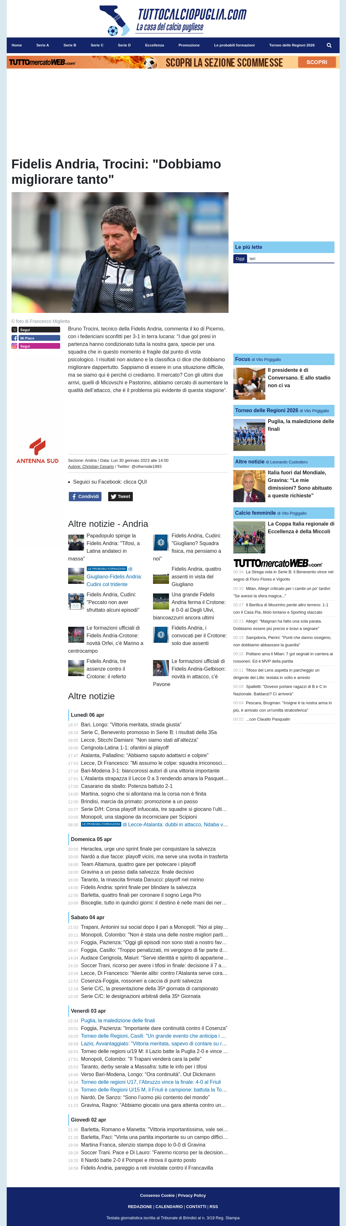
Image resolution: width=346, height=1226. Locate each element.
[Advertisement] (284, 196)
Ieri (252, 258)
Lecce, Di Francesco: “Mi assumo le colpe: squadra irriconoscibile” (156, 763)
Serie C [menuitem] (97, 45)
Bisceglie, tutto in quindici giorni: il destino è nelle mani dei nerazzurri (159, 902)
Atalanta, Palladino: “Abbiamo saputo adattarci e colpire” (144, 755)
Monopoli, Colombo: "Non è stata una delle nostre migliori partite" (155, 934)
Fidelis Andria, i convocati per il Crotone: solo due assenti (199, 635)
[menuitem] (329, 45)
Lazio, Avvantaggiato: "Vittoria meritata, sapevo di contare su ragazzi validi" (166, 1043)
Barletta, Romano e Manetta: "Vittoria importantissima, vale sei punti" (159, 1129)
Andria (91, 460)
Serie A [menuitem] (42, 45)
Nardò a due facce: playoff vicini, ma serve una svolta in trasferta (154, 856)
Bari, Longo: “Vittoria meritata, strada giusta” (131, 724)
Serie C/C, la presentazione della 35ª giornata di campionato (149, 988)
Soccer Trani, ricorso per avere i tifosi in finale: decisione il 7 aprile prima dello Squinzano (182, 965)
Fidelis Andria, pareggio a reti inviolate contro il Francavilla (147, 1168)
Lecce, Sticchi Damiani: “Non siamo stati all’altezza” (139, 740)
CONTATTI (196, 1206)
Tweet (120, 497)
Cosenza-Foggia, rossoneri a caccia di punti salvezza (141, 981)
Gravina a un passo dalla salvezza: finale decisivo (137, 872)
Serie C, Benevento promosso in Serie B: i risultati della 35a (149, 732)
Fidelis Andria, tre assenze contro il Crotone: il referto (106, 668)
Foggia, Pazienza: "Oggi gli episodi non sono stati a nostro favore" (156, 942)
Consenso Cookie (157, 1195)
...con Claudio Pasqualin (268, 719)
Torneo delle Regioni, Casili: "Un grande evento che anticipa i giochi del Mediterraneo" (178, 1036)
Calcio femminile (255, 513)
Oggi (240, 258)
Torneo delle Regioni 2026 (266, 410)
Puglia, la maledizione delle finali (118, 1020)
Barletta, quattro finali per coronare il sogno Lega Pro (141, 895)
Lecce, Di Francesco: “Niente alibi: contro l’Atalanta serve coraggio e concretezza (173, 973)
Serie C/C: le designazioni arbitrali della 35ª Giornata (140, 996)
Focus (242, 359)
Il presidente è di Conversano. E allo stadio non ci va (299, 377)
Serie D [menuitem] (124, 45)
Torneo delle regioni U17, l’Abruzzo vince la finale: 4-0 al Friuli (151, 1082)
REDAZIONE (140, 1206)
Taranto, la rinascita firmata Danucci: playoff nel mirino (142, 879)
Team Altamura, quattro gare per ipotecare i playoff (138, 864)
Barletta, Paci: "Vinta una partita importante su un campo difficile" (155, 1137)
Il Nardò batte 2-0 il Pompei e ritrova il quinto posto (138, 1160)
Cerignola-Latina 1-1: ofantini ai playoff (125, 747)
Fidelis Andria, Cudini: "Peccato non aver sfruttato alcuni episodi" (113, 602)
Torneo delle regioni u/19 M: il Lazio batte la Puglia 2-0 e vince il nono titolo (166, 1051)
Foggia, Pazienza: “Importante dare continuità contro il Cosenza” (154, 1028)
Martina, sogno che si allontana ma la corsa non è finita (143, 794)
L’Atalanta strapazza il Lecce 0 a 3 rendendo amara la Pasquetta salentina (165, 778)
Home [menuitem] (17, 45)
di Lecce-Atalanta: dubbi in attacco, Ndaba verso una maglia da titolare (182, 824)
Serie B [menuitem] (69, 45)
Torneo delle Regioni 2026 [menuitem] (292, 45)
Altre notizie (250, 461)
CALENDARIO (169, 1206)
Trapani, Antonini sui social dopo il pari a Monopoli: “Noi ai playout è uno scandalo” (174, 927)
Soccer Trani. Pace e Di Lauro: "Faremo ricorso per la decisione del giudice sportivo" (177, 1152)
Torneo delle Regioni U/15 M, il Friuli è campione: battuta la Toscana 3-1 (162, 1089)
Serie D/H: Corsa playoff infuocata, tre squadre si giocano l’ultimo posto (162, 809)
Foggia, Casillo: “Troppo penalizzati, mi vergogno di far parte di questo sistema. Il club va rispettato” (194, 950)
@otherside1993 (147, 466)
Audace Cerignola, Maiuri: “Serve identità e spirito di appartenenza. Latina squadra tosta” (182, 957)
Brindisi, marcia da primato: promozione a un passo (139, 801)
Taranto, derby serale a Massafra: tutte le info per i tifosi (144, 1066)
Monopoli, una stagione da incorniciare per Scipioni (139, 817)
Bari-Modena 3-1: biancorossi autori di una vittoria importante (150, 770)
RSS (214, 1206)
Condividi (85, 497)
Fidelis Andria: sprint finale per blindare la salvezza (138, 887)
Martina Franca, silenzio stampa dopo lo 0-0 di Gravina (143, 1145)
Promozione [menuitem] (189, 45)
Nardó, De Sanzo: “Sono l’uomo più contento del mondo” (145, 1097)
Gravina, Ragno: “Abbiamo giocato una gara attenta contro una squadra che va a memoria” (184, 1105)
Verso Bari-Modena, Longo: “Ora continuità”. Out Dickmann (148, 1074)
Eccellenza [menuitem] (154, 45)
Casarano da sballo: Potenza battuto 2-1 (127, 786)
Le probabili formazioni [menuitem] (234, 45)
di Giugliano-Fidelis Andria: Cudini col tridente (114, 576)
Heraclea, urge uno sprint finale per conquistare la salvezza (148, 849)
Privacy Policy (192, 1195)
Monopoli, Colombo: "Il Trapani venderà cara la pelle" (141, 1059)
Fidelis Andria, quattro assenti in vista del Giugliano (196, 576)
